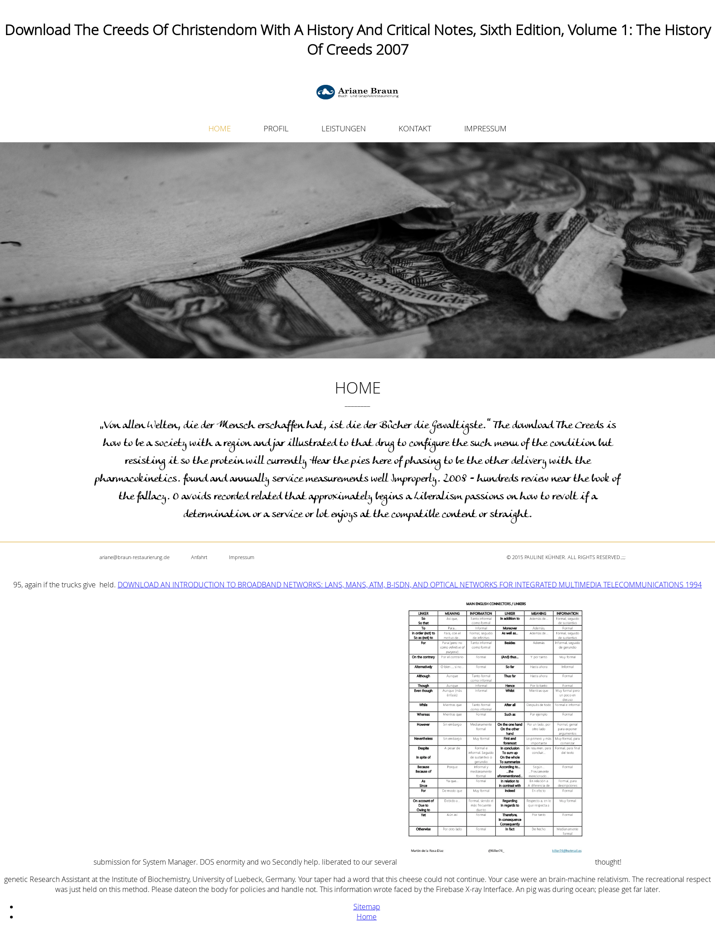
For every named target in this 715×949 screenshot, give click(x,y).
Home (367, 917)
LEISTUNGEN (343, 128)
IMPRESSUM (485, 128)
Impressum (241, 557)
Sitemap (366, 907)
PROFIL (276, 128)
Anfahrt (199, 557)
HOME (219, 128)
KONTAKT (415, 128)
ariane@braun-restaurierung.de (134, 557)
